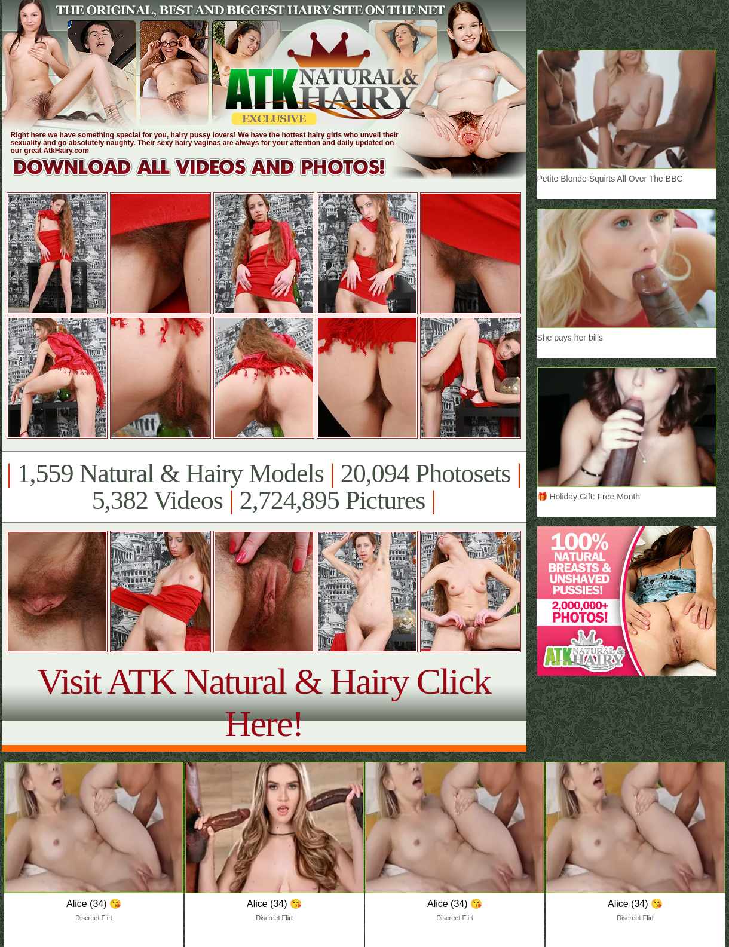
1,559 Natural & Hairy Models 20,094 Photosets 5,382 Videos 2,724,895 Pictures (264, 487)
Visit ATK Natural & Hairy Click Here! (264, 702)
